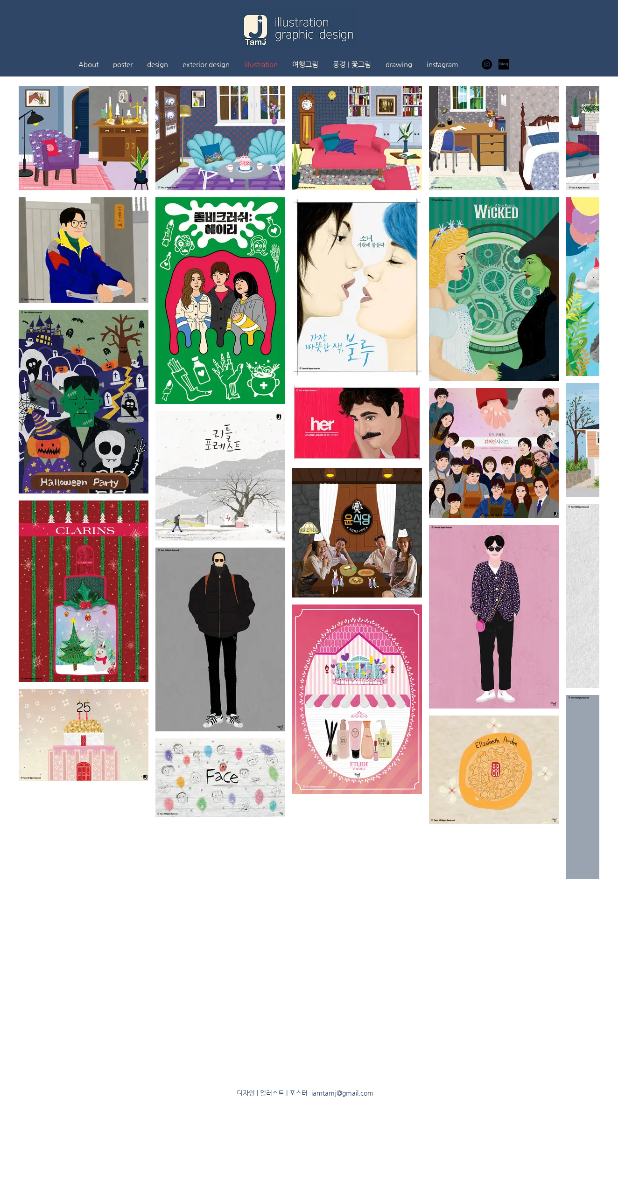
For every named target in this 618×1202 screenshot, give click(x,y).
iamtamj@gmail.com (342, 1093)
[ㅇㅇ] (504, 64)
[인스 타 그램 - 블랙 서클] (487, 64)
